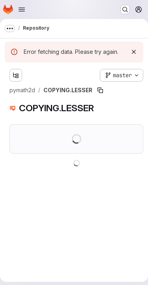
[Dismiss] (134, 52)
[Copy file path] (100, 90)
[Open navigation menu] (21, 9)
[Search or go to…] (125, 9)
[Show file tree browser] (15, 75)
